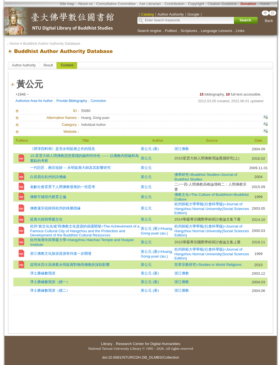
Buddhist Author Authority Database (51, 43)
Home (265, 4)
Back (269, 21)
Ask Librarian (150, 4)
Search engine (149, 31)
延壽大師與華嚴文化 (46, 219)
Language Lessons (216, 31)
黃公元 (146, 158)
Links (240, 31)
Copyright (196, 4)
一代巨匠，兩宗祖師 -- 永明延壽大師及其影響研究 (70, 168)
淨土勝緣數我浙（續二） (50, 290)
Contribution (174, 4)
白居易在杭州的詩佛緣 (48, 177)
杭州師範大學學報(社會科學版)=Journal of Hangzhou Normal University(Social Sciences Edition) (211, 208)
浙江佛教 (181, 149)
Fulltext (171, 31)
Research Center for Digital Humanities (148, 344)
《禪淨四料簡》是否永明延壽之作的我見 (62, 149)
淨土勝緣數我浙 (42, 273)
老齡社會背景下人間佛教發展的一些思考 (62, 187)
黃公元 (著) (150, 149)
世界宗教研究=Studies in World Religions (207, 264)
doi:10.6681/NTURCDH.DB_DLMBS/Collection (140, 357)
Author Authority (24, 65)
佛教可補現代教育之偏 (48, 197)
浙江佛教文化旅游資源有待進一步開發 (61, 253)
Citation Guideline (222, 4)
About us (85, 4)
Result (48, 65)
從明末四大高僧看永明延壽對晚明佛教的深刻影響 (70, 264)
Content (67, 65)
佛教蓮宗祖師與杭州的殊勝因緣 (55, 208)
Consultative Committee (115, 4)
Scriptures (189, 31)
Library (106, 344)
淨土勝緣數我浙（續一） (50, 282)
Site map (67, 4)
